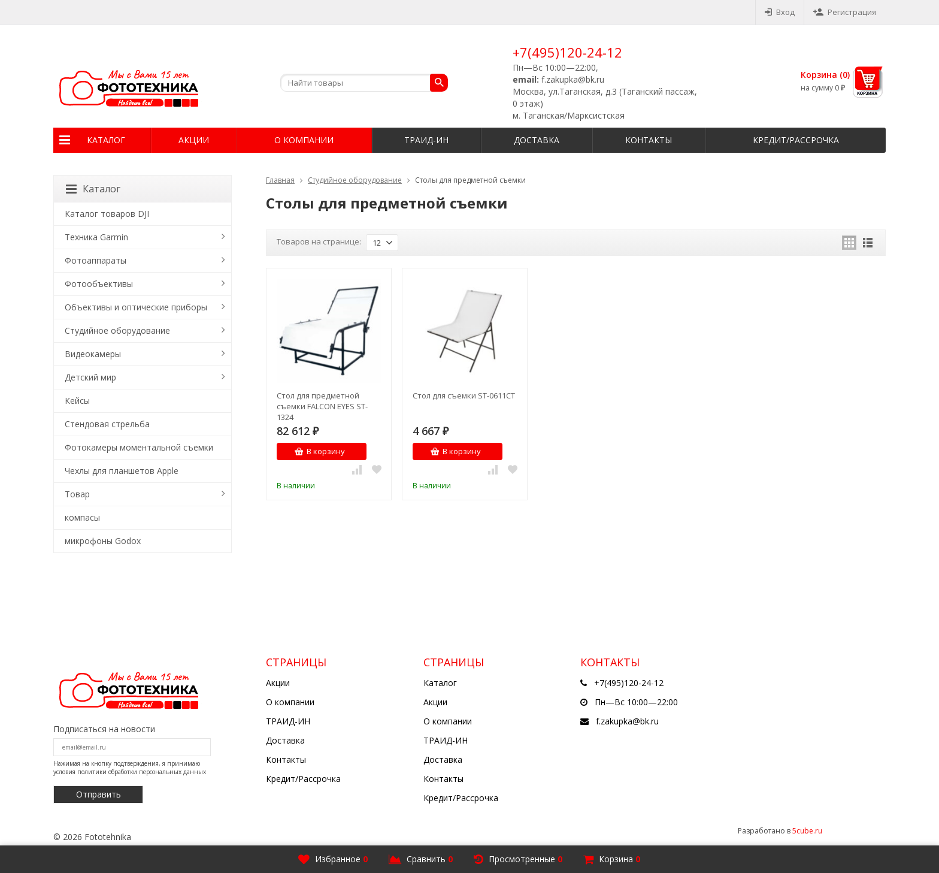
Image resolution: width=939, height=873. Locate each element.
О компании (304, 140)
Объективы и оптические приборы (136, 307)
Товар (77, 494)
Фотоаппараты (95, 260)
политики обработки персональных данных (141, 772)
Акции (193, 140)
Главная (280, 180)
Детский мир (90, 377)
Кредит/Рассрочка (796, 140)
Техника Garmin (96, 237)
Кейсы (77, 400)
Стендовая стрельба (107, 424)
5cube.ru (807, 831)
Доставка (536, 140)
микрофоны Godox (103, 540)
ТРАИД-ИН (426, 140)
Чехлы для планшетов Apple (121, 470)
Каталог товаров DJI (107, 213)
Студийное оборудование (355, 180)
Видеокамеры (93, 354)
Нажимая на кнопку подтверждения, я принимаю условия (129, 767)
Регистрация (844, 12)
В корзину (319, 451)
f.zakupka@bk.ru (627, 721)
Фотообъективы (99, 283)
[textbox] (364, 83)
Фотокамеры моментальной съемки (139, 447)
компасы (82, 517)
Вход (780, 12)
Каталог (106, 140)
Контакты (648, 140)
